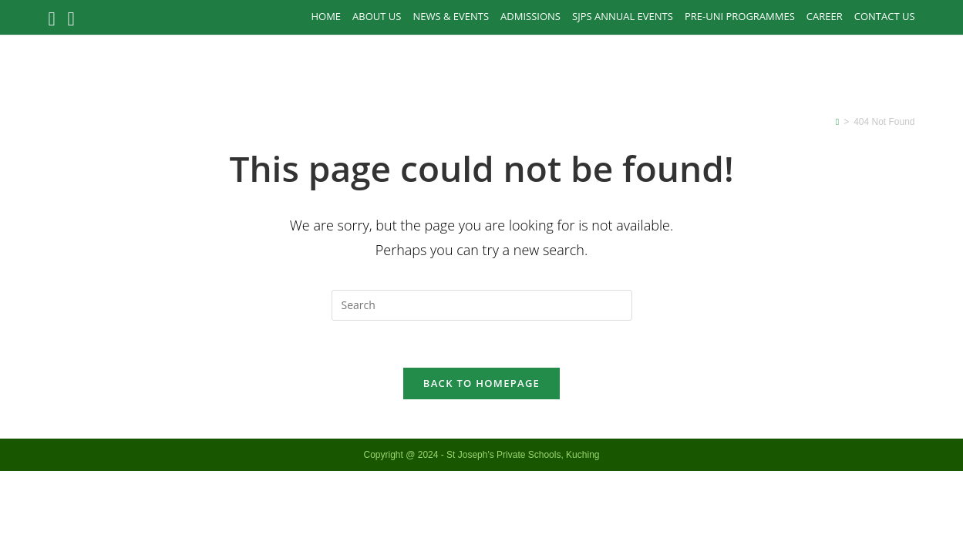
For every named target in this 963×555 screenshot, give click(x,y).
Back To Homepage (481, 383)
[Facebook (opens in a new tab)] (54, 19)
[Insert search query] (482, 305)
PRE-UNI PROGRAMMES (740, 16)
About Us (376, 16)
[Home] (837, 121)
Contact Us (884, 16)
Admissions (530, 16)
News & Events (450, 16)
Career (824, 16)
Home (326, 16)
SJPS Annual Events (622, 16)
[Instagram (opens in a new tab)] (71, 19)
